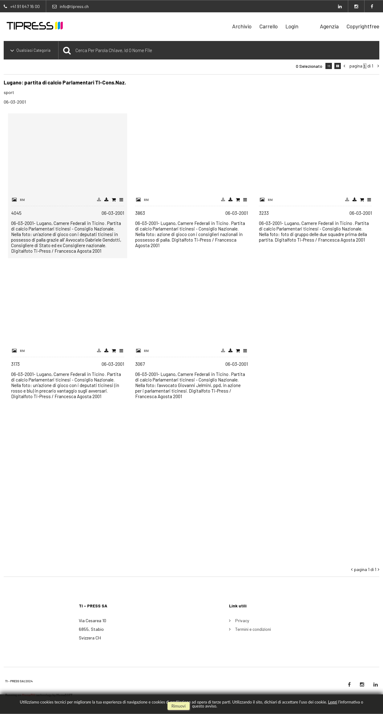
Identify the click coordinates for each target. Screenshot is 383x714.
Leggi (332, 702)
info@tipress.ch (74, 6)
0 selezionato (309, 66)
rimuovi (178, 706)
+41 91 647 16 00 (25, 6)
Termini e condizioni (253, 629)
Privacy (242, 620)
